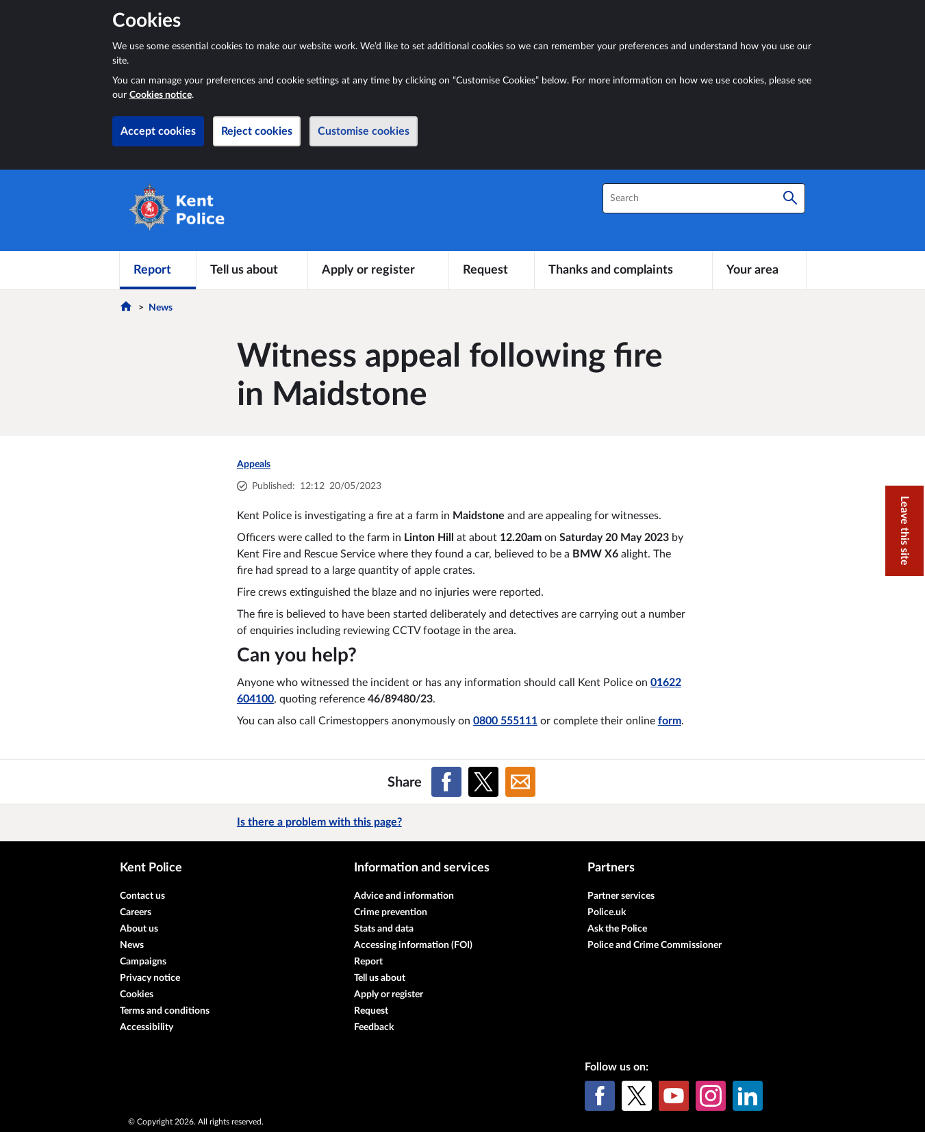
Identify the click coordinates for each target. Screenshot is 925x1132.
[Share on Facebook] (446, 782)
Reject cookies (256, 131)
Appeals (253, 464)
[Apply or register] (378, 270)
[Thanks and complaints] (623, 270)
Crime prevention (390, 912)
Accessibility (146, 1027)
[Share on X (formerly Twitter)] (483, 782)
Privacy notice (150, 978)
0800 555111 (505, 720)
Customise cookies (363, 131)
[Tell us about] (252, 270)
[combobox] (704, 198)
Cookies (136, 994)
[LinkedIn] (748, 1096)
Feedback (374, 1027)
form (669, 720)
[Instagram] (711, 1096)
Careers (135, 912)
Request (371, 1011)
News (161, 308)
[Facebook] (600, 1096)
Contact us (142, 896)
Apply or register (388, 994)
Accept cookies (158, 131)
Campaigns (143, 961)
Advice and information (404, 896)
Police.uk (606, 912)
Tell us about (379, 978)
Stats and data (384, 929)
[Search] (790, 198)
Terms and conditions (165, 1011)
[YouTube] (674, 1096)
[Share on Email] (520, 782)
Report (368, 961)
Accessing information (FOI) (413, 945)
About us (139, 929)
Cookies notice (160, 95)
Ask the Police (617, 929)
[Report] (158, 270)
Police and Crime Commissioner (654, 945)
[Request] (491, 270)
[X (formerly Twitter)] (637, 1096)
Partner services (621, 896)
